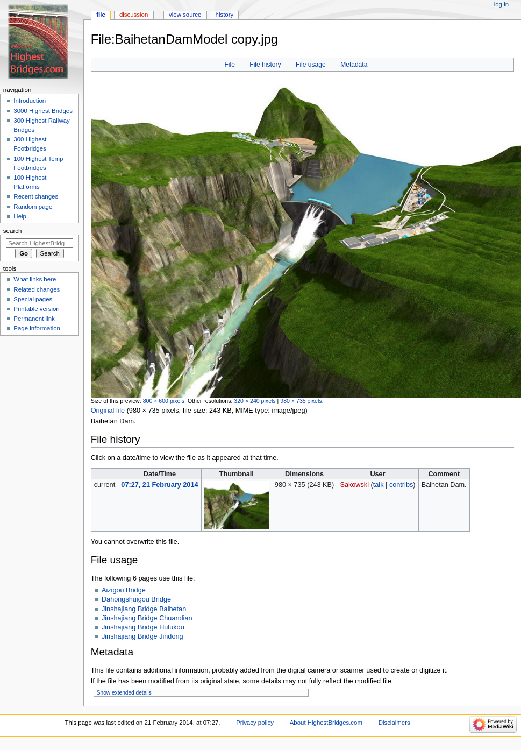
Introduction (29, 100)
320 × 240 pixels (254, 401)
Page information (36, 328)
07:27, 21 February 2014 (159, 485)
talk (378, 485)
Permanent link (33, 318)
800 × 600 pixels (163, 401)
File (229, 64)
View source (185, 14)
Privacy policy (255, 722)
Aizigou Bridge (124, 590)
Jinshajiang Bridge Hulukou (143, 627)
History (225, 14)
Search (12, 231)
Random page (32, 206)
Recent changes (35, 196)
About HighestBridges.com (326, 722)
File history (265, 64)
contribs (401, 485)
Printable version (36, 309)
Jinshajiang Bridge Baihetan (144, 609)
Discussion (133, 14)
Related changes (36, 289)
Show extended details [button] (124, 693)
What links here (34, 279)
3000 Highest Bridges (43, 111)
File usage (311, 64)
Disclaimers (394, 722)
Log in (501, 4)
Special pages (32, 299)
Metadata (353, 64)
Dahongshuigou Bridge (136, 599)
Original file (108, 410)
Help (19, 216)
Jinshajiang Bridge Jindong (142, 636)
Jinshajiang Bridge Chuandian (147, 618)
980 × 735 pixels (301, 401)
